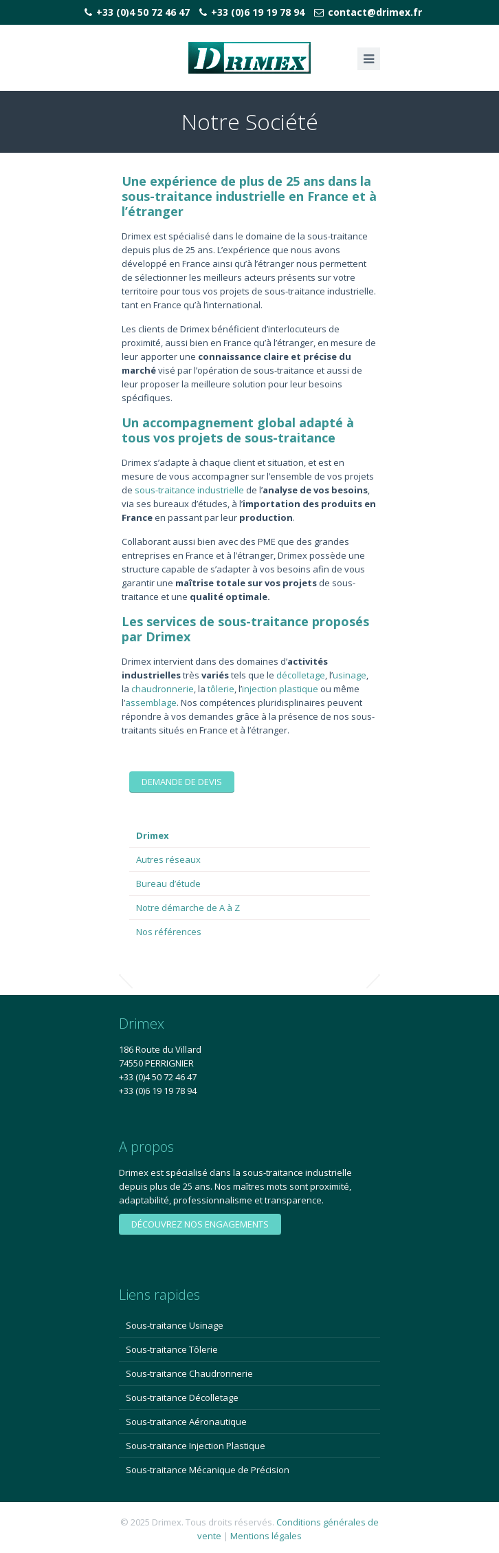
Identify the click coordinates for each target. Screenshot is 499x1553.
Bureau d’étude (168, 883)
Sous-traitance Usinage (174, 1325)
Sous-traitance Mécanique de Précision (207, 1470)
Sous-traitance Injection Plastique (195, 1445)
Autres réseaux (168, 859)
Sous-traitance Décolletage (182, 1397)
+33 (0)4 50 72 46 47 (143, 12)
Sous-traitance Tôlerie (172, 1349)
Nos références (168, 931)
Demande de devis (182, 781)
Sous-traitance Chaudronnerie (189, 1373)
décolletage (300, 675)
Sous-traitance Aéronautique (186, 1421)
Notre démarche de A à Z (188, 907)
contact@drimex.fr (375, 12)
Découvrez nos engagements (200, 1224)
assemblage (151, 702)
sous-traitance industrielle (189, 490)
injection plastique (280, 689)
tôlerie (221, 689)
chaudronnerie (162, 689)
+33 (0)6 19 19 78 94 (257, 12)
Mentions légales (266, 1536)
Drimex (152, 835)
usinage (349, 675)
